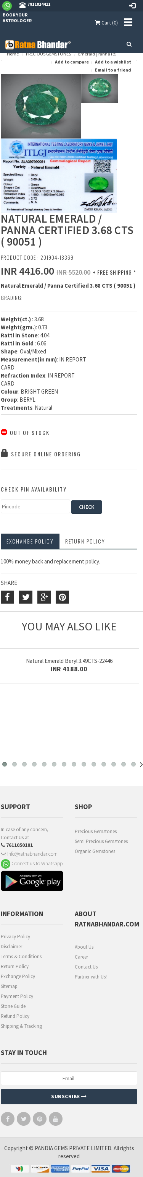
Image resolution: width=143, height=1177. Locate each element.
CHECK (86, 506)
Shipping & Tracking (21, 1026)
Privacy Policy (15, 936)
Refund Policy (15, 1016)
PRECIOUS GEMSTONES (48, 54)
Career (81, 957)
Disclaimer (11, 946)
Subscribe (69, 1096)
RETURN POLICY (85, 541)
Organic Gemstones (95, 851)
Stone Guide (13, 1006)
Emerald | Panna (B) (97, 54)
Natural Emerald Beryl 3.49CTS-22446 (69, 660)
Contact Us (86, 967)
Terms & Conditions (21, 956)
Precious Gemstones (96, 831)
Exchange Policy (30, 541)
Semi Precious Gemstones (101, 841)
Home (13, 54)
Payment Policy (17, 996)
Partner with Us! (91, 977)
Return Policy (15, 966)
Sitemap (9, 986)
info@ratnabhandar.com (29, 853)
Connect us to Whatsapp (32, 863)
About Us (84, 947)
